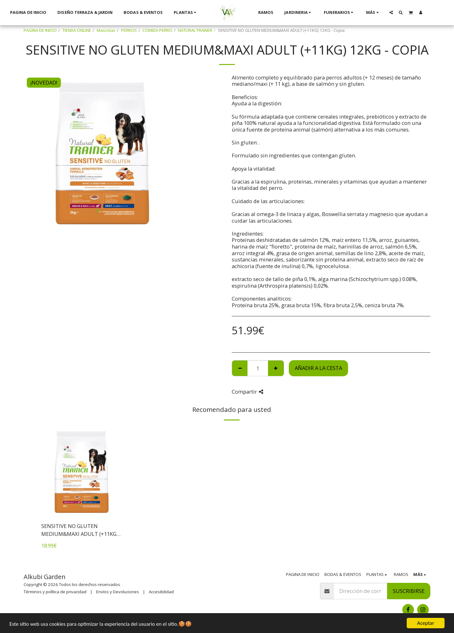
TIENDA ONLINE (76, 30)
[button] (382, 12)
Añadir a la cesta (318, 368)
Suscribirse (408, 591)
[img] (81, 472)
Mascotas (106, 30)
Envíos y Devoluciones (117, 592)
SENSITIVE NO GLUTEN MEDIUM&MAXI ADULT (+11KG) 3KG (79, 530)
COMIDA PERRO (157, 30)
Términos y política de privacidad (55, 592)
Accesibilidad (161, 592)
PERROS (129, 30)
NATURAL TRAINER (195, 30)
